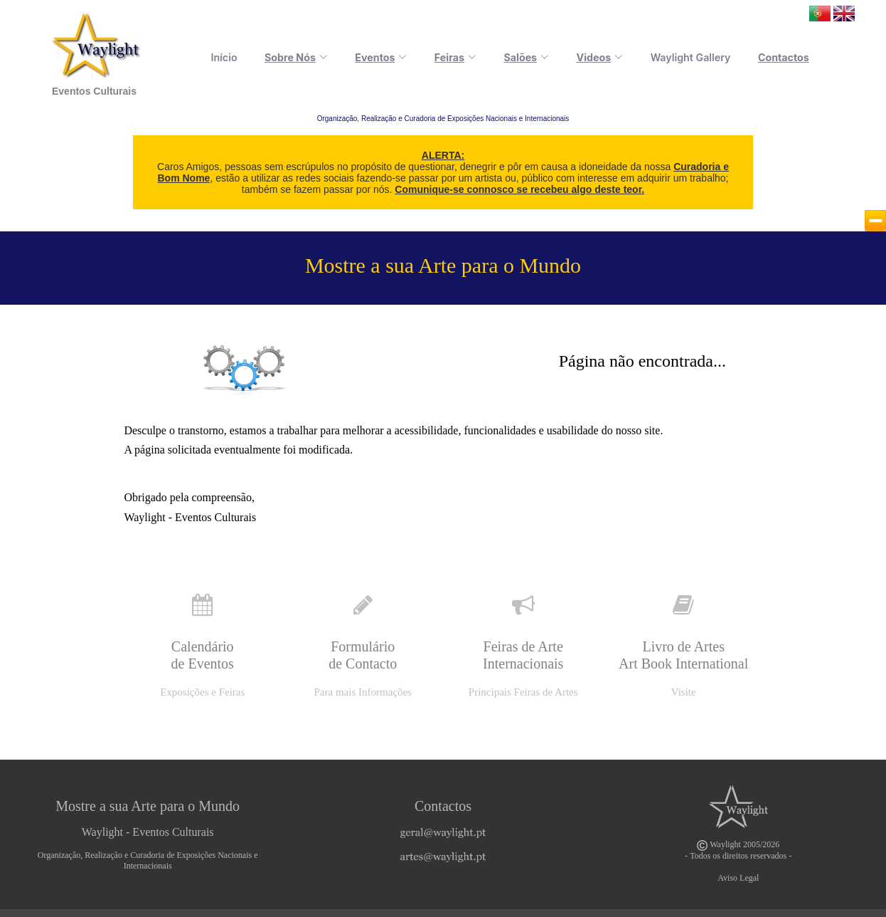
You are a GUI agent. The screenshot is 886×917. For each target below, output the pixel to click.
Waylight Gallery (696, 57)
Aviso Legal (738, 878)
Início (253, 57)
